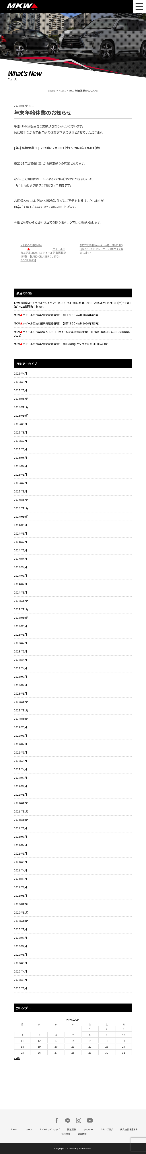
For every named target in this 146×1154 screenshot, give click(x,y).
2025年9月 (20, 424)
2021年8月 (20, 836)
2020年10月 (21, 921)
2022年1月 (20, 794)
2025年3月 (20, 474)
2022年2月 (20, 786)
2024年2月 (20, 584)
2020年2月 (20, 988)
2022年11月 (21, 710)
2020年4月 (20, 971)
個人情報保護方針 (129, 1129)
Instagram (78, 1120)
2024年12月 (21, 500)
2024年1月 (20, 592)
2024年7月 (20, 542)
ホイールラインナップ (49, 1129)
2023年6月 (20, 651)
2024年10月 (21, 516)
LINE (67, 1120)
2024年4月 (20, 567)
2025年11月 (21, 407)
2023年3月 (20, 676)
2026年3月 (20, 382)
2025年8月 (20, 432)
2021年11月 (21, 811)
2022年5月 (20, 761)
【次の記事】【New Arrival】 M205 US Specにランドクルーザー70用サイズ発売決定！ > (101, 248)
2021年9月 (20, 828)
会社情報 (82, 1133)
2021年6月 (20, 853)
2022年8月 (20, 735)
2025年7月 (20, 441)
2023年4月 (20, 668)
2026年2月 (20, 390)
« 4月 (17, 1058)
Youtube (89, 1120)
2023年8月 (20, 634)
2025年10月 (21, 415)
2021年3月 (20, 879)
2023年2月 (20, 685)
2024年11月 (21, 508)
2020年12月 (21, 904)
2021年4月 (20, 870)
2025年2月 (20, 483)
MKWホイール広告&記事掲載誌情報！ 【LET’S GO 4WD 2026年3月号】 (57, 323)
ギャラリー (88, 1129)
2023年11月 (21, 609)
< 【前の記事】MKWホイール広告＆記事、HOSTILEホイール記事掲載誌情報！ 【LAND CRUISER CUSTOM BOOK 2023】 (43, 252)
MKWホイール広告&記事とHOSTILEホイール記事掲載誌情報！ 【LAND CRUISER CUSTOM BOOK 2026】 (72, 333)
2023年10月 (21, 617)
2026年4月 (20, 373)
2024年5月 (20, 558)
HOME (52, 90)
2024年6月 (20, 550)
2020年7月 (20, 946)
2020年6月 (20, 954)
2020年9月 (20, 929)
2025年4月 (20, 466)
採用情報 (66, 1133)
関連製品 (71, 1129)
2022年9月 (20, 727)
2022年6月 (20, 752)
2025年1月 (20, 491)
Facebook (56, 1120)
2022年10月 (21, 719)
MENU (139, 6)
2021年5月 (20, 862)
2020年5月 (20, 963)
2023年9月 (20, 626)
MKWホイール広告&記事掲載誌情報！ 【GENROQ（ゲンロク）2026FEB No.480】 (62, 344)
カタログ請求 (106, 1129)
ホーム (13, 1129)
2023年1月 (20, 693)
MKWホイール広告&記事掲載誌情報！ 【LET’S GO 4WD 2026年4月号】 (57, 315)
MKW (38, 6)
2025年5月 (20, 457)
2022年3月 (20, 777)
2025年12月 (21, 398)
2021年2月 (20, 887)
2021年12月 (21, 803)
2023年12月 (21, 601)
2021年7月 (20, 845)
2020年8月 (20, 937)
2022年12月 (21, 702)
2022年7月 (20, 744)
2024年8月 (20, 533)
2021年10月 (21, 820)
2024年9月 (20, 525)
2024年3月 (20, 575)
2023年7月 (20, 643)
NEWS (62, 90)
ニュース (28, 1129)
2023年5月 (20, 660)
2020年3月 (20, 980)
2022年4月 (20, 769)
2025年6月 (20, 449)
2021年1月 (20, 895)
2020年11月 (21, 912)
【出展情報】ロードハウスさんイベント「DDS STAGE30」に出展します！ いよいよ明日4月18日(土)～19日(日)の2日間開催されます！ (72, 304)
